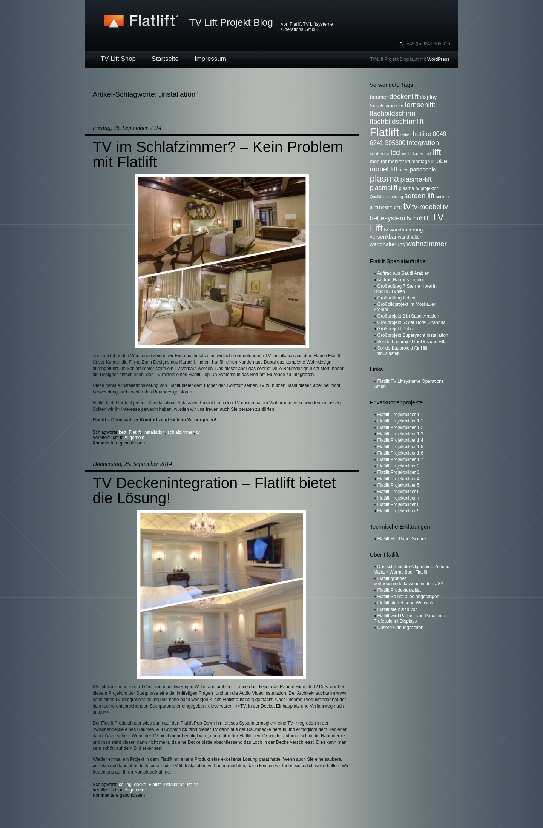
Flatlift (135, 432)
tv (197, 432)
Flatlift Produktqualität (399, 590)
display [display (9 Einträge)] (428, 97)
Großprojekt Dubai (395, 329)
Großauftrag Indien (396, 298)
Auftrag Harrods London (401, 279)
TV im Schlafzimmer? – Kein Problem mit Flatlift (218, 154)
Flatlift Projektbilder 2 (398, 466)
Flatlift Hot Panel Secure (401, 538)
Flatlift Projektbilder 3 (398, 472)
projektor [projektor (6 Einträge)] (429, 188)
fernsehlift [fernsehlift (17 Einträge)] (420, 105)
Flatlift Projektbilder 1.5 (400, 446)
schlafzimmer (180, 432)
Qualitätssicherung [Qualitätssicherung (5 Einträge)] (386, 196)
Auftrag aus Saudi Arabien (403, 273)
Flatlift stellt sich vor (397, 609)
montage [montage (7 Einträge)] (420, 161)
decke (140, 784)
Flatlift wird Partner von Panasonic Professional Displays (410, 618)
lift (189, 784)
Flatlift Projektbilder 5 (398, 485)
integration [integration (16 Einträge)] (423, 142)
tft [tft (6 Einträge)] (372, 207)
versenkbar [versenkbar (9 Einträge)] (383, 237)
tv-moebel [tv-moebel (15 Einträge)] (427, 207)
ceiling (125, 784)
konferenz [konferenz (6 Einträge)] (380, 153)
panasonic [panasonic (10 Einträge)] (423, 169)
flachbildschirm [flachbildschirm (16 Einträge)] (393, 113)
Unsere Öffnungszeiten (400, 627)
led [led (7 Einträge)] (428, 153)
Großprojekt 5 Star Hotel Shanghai (412, 322)
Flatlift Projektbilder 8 (398, 504)
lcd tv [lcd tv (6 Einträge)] (418, 153)
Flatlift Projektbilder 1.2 (400, 427)
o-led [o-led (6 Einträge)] (403, 170)
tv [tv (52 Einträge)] (407, 205)
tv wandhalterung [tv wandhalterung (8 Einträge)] (403, 230)
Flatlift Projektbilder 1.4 (400, 440)
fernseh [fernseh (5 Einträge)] (376, 105)
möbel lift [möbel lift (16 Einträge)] (383, 169)
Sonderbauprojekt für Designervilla (412, 341)
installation (154, 432)
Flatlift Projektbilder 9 (398, 510)
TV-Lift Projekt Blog (231, 22)
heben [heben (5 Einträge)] (406, 134)
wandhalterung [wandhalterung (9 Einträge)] (387, 244)
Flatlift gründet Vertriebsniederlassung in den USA (409, 581)
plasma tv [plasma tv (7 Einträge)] (409, 188)
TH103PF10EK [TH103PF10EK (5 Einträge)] (388, 207)
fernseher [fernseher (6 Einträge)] (393, 105)
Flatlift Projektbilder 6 (398, 491)
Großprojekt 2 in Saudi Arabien (408, 316)
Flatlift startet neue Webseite (406, 603)
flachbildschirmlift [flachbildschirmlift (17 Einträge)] (397, 121)
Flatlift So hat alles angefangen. (409, 596)
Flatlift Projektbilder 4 (398, 478)
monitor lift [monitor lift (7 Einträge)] (399, 161)
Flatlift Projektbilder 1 (398, 414)
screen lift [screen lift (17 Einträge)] (419, 196)
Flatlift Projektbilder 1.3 (400, 433)
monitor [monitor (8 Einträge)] (378, 161)
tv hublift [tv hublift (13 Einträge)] (418, 218)
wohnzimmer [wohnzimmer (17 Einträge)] (426, 244)
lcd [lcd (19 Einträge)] (395, 152)
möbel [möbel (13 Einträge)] (440, 161)
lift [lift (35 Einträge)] (436, 152)
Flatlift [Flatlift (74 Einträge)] (384, 132)
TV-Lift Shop (118, 58)
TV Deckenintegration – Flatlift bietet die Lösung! (214, 490)
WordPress (438, 59)
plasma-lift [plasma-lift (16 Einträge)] (415, 179)
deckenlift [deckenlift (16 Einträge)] (404, 96)
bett (122, 432)
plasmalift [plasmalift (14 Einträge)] (384, 187)
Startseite (165, 58)
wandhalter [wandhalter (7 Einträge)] (409, 237)
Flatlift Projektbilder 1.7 (400, 459)
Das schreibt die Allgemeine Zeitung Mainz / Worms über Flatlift (411, 569)
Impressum (210, 58)
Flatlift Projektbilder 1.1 (400, 421)
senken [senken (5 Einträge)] (442, 196)
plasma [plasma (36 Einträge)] (384, 178)
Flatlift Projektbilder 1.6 (400, 453)
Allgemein (134, 437)
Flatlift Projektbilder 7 (398, 498)
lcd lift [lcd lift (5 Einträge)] (406, 153)
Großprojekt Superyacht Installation (412, 335)
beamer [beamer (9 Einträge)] (379, 97)
